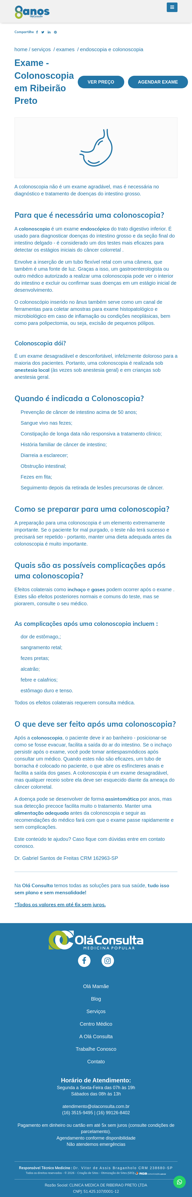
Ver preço (101, 82)
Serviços (42, 49)
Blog (96, 999)
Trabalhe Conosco (96, 1049)
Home (21, 49)
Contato (96, 1061)
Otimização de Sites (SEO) (117, 1173)
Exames (66, 49)
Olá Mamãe (96, 986)
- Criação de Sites (86, 1173)
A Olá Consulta (95, 1036)
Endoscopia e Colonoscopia (111, 49)
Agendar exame (158, 82)
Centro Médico (96, 1024)
